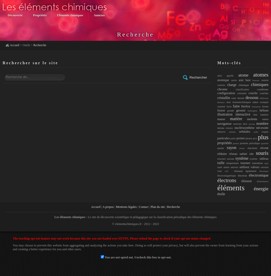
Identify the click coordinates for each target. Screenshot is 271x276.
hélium (263, 110)
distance (221, 102)
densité (241, 98)
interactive (242, 114)
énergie (261, 188)
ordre (256, 132)
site (252, 154)
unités (226, 167)
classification (242, 89)
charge (231, 85)
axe (241, 80)
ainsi (219, 75)
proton (236, 143)
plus (263, 137)
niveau (252, 124)
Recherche (40, 45)
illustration (224, 114)
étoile (221, 194)
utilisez (244, 167)
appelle (230, 75)
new (245, 123)
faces (229, 106)
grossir (240, 110)
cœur (233, 98)
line (255, 114)
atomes (260, 75)
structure (221, 159)
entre (255, 102)
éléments (231, 187)
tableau (263, 158)
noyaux (229, 128)
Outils (26, 45)
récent (264, 148)
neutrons (237, 124)
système (242, 158)
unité (219, 167)
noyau (220, 127)
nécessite (262, 128)
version (264, 167)
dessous (251, 97)
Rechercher (194, 77)
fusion (221, 110)
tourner (245, 163)
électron (242, 175)
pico (255, 138)
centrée (264, 80)
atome (243, 75)
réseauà (237, 170)
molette (252, 119)
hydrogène (252, 110)
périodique (254, 143)
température (232, 163)
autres (234, 80)
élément (246, 181)
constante (241, 93)
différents (264, 98)
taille (220, 163)
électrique (263, 171)
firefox (245, 106)
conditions (262, 89)
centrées (221, 85)
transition (257, 163)
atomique (223, 80)
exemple (264, 102)
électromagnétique (226, 175)
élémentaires (262, 181)
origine (265, 132)
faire (236, 106)
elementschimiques (241, 102)
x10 (226, 171)
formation (256, 106)
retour (242, 148)
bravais (256, 80)
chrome (222, 89)
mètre (265, 119)
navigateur (224, 124)
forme (265, 106)
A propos (108, 207)
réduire (222, 154)
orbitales (244, 131)
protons (244, 143)
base (248, 80)
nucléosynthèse (244, 128)
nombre (262, 123)
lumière (265, 114)
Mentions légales (126, 207)
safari (243, 154)
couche (253, 93)
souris (262, 153)
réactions (252, 147)
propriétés (224, 143)
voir (219, 170)
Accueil (14, 45)
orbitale (232, 132)
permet (240, 138)
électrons (226, 180)
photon (248, 138)
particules (223, 138)
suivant (230, 158)
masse (221, 119)
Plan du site (158, 207)
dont (229, 102)
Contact (143, 207)
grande (230, 110)
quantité (264, 143)
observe (221, 131)
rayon (231, 147)
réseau (233, 154)
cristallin (223, 98)
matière (236, 119)
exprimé (221, 106)
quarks (220, 148)
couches (264, 93)
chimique (243, 84)
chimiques (260, 84)
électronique (258, 175)
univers (234, 167)
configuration (226, 93)
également (251, 171)
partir (233, 138)
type (267, 163)
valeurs (255, 167)
